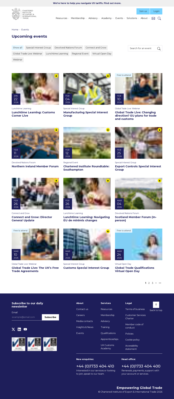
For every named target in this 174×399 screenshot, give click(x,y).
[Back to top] (156, 305)
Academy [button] (106, 18)
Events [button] (119, 18)
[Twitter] (13, 329)
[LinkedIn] (19, 329)
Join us (143, 11)
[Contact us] (153, 18)
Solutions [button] (132, 18)
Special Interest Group (38, 47)
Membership (107, 315)
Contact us (82, 309)
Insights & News (84, 327)
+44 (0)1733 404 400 (141, 366)
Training (105, 327)
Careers (80, 315)
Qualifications (108, 333)
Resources (106, 309)
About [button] (144, 18)
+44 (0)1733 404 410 (95, 366)
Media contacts (84, 321)
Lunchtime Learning (57, 53)
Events (25, 29)
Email (15, 312)
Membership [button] (78, 18)
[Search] (159, 18)
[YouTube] (25, 329)
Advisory (105, 321)
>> (160, 283)
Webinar (17, 59)
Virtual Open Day (101, 53)
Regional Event (80, 53)
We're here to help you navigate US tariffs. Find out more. (87, 3)
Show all (17, 47)
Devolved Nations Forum (68, 47)
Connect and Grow (96, 47)
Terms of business (135, 309)
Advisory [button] (93, 18)
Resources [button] (61, 18)
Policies (129, 333)
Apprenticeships (109, 339)
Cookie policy (132, 339)
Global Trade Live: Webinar (27, 53)
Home (15, 29)
